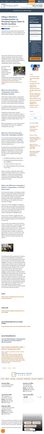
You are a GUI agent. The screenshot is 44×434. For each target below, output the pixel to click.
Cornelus (3, 355)
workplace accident (17, 361)
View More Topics (34, 107)
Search (35, 118)
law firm (6, 356)
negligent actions (9, 357)
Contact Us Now (35, 58)
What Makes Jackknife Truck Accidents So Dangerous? (35, 153)
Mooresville (3, 357)
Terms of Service (36, 56)
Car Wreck (33, 81)
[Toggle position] (38, 397)
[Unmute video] (24, 397)
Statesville (16, 359)
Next (14, 368)
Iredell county (17, 355)
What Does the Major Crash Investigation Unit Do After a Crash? (35, 139)
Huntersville (12, 355)
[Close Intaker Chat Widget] (40, 397)
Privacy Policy (37, 54)
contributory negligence (17, 354)
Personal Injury (24, 1)
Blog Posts (40, 378)
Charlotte (10, 354)
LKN (13, 356)
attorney (6, 354)
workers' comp (8, 360)
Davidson (7, 355)
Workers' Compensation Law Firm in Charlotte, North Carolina (35, 95)
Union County (21, 359)
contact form (18, 232)
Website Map (27, 378)
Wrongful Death (34, 83)
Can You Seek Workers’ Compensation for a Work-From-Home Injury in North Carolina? (13, 340)
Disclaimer (12, 378)
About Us (12, 1)
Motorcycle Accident (35, 100)
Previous (4, 368)
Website (6, 1)
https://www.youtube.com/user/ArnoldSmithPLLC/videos (16, 326)
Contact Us (31, 1)
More (41, 1)
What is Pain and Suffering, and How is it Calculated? (35, 146)
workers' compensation (16, 360)
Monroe (21, 356)
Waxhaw (3, 360)
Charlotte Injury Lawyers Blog (9, 6)
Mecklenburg (16, 356)
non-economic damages (18, 357)
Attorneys (18, 1)
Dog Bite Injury (34, 105)
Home (2, 1)
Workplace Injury (34, 88)
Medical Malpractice (35, 98)
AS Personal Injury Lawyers (15, 427)
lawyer (10, 356)
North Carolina (4, 359)
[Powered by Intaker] (34, 431)
